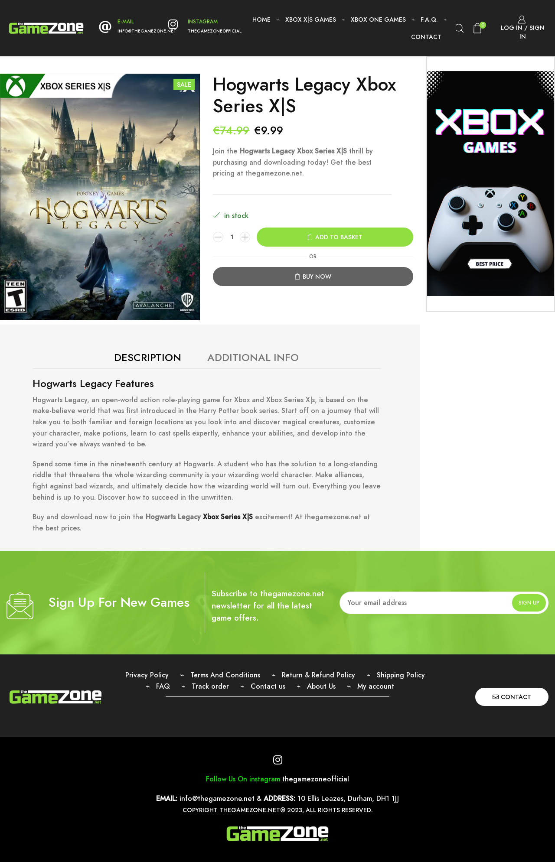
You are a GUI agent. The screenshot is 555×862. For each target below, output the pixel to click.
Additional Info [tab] (253, 357)
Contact (426, 37)
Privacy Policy (147, 675)
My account (375, 686)
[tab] (148, 357)
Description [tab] (147, 357)
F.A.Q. (429, 19)
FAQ (163, 686)
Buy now (317, 276)
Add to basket (338, 237)
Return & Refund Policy (318, 675)
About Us (321, 686)
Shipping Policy (401, 675)
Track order (210, 686)
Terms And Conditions (225, 675)
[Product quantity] (231, 237)
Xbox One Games (378, 19)
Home (261, 19)
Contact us (268, 686)
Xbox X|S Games (310, 19)
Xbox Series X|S (228, 517)
